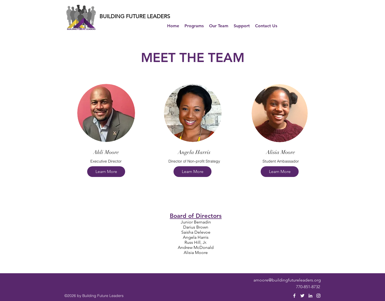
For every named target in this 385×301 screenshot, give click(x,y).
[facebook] (294, 295)
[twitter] (302, 295)
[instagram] (318, 295)
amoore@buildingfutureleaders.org (287, 280)
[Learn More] (106, 171)
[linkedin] (310, 295)
